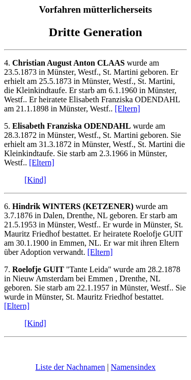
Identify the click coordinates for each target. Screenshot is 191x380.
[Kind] (35, 180)
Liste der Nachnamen (70, 367)
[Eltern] (127, 108)
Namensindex (133, 367)
